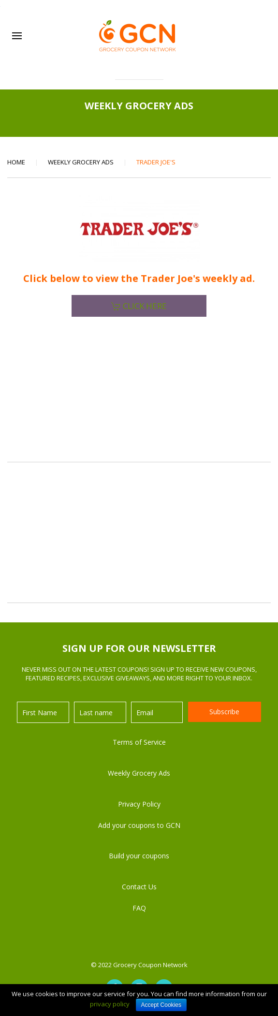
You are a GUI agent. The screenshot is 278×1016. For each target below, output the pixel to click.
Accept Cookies (161, 1004)
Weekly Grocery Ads (81, 162)
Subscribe (224, 711)
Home (16, 162)
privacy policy (110, 1004)
